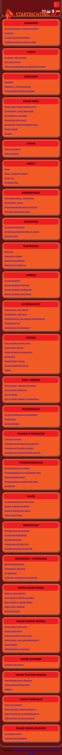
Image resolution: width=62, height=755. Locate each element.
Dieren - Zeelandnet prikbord (16, 174)
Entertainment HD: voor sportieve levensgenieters (24, 319)
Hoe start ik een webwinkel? (15, 738)
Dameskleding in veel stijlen (15, 116)
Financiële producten (12, 439)
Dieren (7, 169)
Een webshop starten (12, 734)
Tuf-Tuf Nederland (11, 424)
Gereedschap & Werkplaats (15, 535)
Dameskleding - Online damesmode (18, 111)
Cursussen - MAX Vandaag (15, 58)
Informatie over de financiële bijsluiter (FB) (21, 444)
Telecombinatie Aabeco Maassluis (18, 680)
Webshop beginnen (12, 611)
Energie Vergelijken (12, 281)
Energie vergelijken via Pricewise (17, 294)
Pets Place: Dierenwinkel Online (17, 212)
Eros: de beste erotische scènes (17, 343)
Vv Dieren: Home (11, 183)
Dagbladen (8, 82)
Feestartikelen (10, 419)
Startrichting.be (19, 751)
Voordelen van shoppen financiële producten (22, 453)
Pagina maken (32, 751)
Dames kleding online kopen (15, 627)
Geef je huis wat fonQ (13, 705)
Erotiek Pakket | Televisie (14, 361)
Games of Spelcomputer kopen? (17, 511)
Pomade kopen (10, 573)
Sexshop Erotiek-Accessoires (16, 366)
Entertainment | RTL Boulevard (16, 328)
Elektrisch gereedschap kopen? (17, 531)
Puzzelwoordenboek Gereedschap (18, 549)
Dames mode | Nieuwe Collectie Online (20, 107)
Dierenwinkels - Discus (13, 203)
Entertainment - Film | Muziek (16, 310)
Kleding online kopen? (13, 631)
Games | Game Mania (13, 515)
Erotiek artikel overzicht (13, 348)
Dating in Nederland (12, 149)
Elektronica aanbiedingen (14, 261)
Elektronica (8, 252)
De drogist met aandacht (14, 227)
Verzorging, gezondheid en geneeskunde (21, 578)
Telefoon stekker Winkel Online (16, 685)
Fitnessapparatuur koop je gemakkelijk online (22, 473)
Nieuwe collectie (11, 129)
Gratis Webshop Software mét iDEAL (19, 598)
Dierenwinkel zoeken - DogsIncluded (19, 198)
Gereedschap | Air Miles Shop (16, 544)
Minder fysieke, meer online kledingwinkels (21, 640)
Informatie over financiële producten (18, 448)
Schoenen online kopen (13, 665)
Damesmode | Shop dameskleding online (21, 125)
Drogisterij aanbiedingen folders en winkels (21, 232)
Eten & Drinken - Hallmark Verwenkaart (20, 386)
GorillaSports (9, 486)
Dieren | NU (9, 178)
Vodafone (8, 689)
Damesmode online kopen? (15, 120)
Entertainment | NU (12, 323)
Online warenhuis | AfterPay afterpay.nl (20, 709)
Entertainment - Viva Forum (15, 314)
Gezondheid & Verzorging (14, 569)
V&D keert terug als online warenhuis (19, 718)
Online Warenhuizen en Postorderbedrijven (21, 714)
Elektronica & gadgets (13, 256)
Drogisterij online (11, 236)
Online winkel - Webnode (14, 607)
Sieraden (8, 134)
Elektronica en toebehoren (15, 265)
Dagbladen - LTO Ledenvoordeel (17, 87)
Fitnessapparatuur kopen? (15, 477)
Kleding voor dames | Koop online (18, 636)
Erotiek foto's (9, 357)
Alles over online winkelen (14, 593)
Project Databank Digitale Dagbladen (19, 91)
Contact (31, 754)
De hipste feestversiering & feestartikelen (21, 415)
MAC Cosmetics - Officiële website (18, 602)
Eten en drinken (10, 395)
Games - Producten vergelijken (16, 506)
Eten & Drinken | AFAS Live (15, 390)
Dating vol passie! (11, 154)
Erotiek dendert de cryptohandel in (18, 352)
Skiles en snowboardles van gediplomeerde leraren (25, 67)
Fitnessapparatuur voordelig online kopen (21, 482)
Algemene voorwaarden (49, 751)
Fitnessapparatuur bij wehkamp (17, 468)
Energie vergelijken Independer (17, 285)
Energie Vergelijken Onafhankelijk (18, 290)
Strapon (7, 370)
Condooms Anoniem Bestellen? (17, 38)
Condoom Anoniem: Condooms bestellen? (21, 29)
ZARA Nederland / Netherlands (16, 649)
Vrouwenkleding (10, 645)
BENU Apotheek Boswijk (14, 564)
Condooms (8, 33)
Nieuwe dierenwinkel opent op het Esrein (20, 207)
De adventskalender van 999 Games (19, 502)
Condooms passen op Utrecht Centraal (20, 42)
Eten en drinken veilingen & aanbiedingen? (21, 399)
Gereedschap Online (12, 540)
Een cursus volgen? (12, 62)
